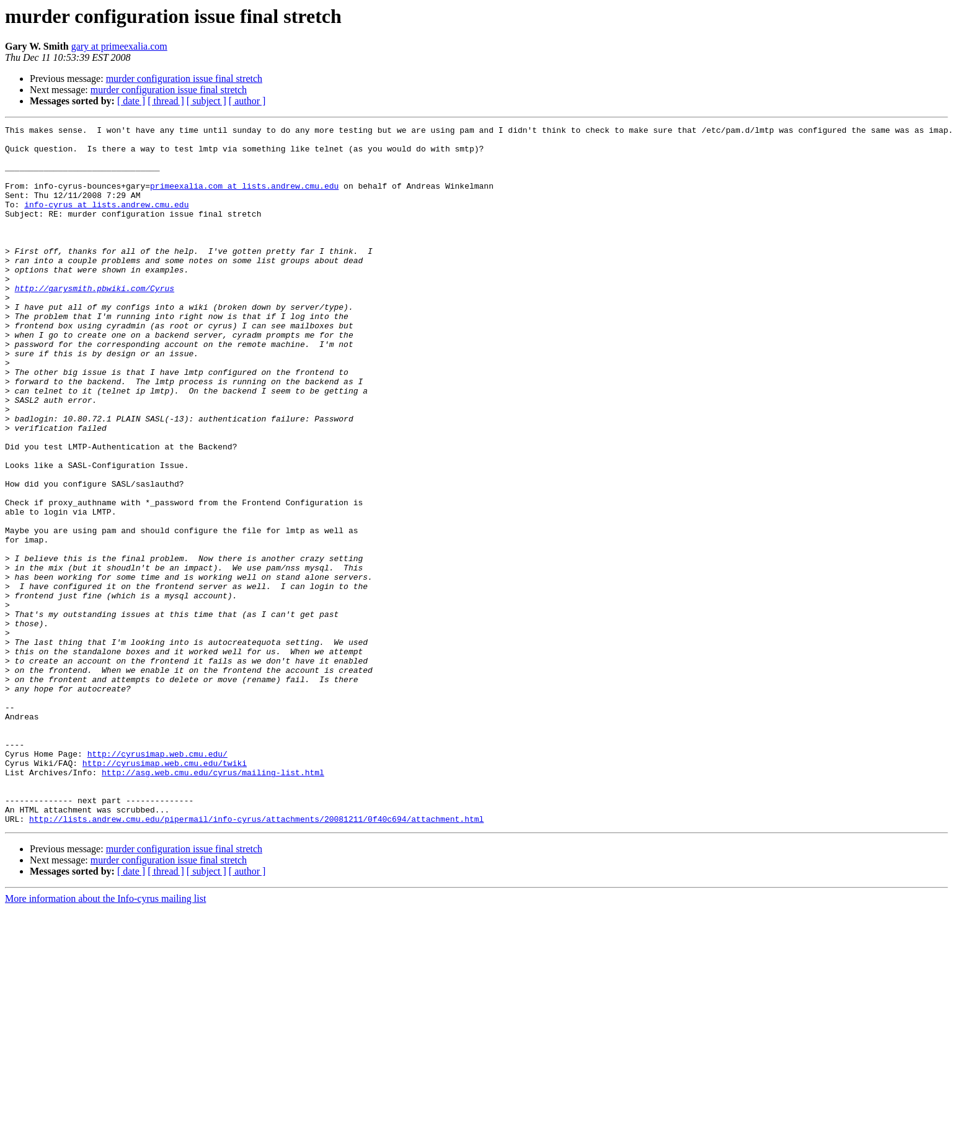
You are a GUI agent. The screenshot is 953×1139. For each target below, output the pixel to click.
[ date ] (131, 101)
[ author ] (247, 101)
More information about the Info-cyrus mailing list (105, 1038)
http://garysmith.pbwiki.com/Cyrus (94, 321)
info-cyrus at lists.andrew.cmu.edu (106, 221)
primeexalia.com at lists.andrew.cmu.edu (244, 198)
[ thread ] (166, 101)
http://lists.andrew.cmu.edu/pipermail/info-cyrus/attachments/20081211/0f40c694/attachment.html (256, 958)
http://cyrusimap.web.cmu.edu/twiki (164, 891)
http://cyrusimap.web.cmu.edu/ (157, 880)
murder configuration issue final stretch (184, 78)
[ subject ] (206, 101)
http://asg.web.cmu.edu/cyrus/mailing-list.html (213, 902)
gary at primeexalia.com (119, 46)
